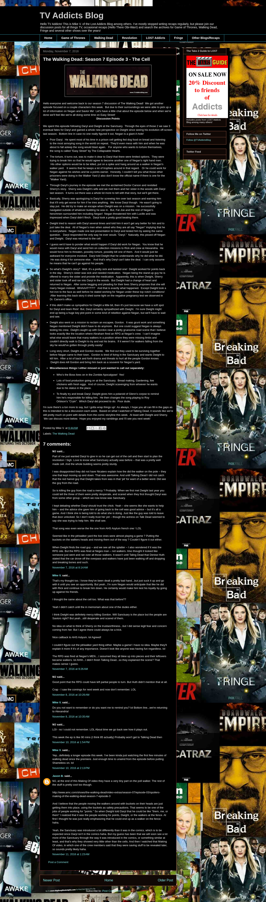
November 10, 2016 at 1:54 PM (71, 742)
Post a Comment (58, 862)
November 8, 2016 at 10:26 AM (70, 694)
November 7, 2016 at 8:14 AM (70, 567)
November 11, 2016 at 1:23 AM (70, 854)
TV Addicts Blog (71, 15)
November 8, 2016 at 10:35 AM (70, 716)
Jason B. (58, 775)
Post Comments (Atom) (116, 890)
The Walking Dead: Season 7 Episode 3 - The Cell (96, 59)
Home (48, 38)
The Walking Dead (63, 433)
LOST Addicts (155, 38)
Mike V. (57, 575)
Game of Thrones (73, 38)
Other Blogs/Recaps (206, 38)
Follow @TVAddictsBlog (198, 140)
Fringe (178, 38)
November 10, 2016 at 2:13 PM (71, 768)
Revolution (129, 38)
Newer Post (51, 880)
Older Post (165, 880)
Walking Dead (103, 38)
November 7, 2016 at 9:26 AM (70, 668)
